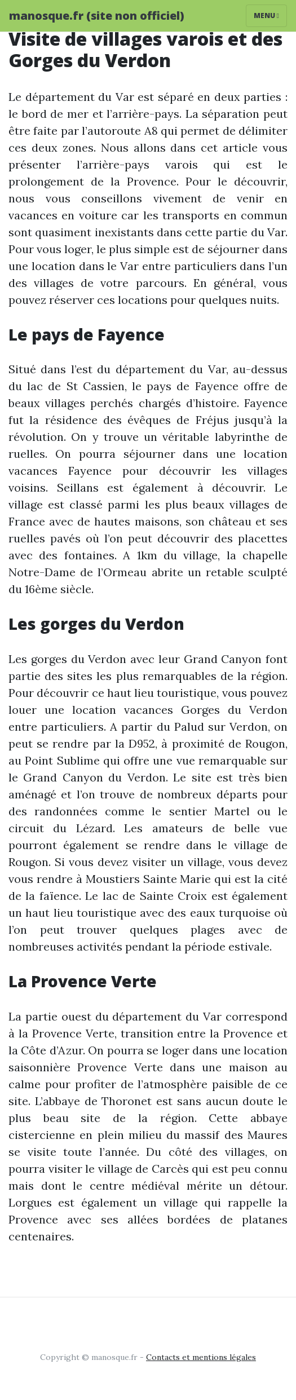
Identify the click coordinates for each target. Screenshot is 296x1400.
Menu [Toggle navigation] (266, 15)
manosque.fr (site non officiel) (96, 15)
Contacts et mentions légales (201, 1357)
